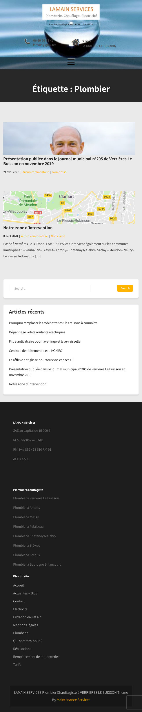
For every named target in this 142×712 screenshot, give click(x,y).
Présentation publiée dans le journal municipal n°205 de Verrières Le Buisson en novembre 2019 (67, 161)
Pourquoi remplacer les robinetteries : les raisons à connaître (53, 323)
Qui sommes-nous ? (27, 640)
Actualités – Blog (25, 593)
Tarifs (17, 664)
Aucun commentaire (35, 172)
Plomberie (20, 633)
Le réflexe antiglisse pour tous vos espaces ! (41, 360)
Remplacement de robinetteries (36, 656)
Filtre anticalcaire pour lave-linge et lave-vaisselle (44, 341)
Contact (19, 601)
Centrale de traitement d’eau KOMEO (35, 350)
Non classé (59, 172)
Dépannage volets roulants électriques (37, 332)
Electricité (20, 609)
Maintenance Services (73, 699)
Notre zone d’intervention (28, 228)
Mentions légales (25, 625)
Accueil (18, 585)
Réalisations (22, 648)
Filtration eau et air (27, 617)
